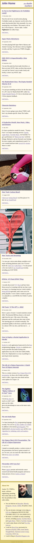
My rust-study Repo (9, 417)
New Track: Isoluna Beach (11, 192)
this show (9, 399)
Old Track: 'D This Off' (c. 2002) (12, 307)
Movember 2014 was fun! (11, 464)
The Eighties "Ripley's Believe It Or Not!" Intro (8, 391)
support (8, 469)
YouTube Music (14, 134)
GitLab (14, 505)
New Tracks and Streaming (11, 255)
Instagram (8, 505)
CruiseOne (9, 534)
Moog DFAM (6, 291)
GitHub (19, 505)
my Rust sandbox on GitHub (23, 424)
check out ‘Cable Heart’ (15, 265)
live (24, 143)
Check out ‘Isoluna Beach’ (9, 198)
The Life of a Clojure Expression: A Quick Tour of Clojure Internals (16, 366)
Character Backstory (9, 105)
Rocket (4, 345)
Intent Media (24, 529)
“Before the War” (19, 137)
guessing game (21, 427)
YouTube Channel (26, 521)
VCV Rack (18, 285)
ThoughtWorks (10, 531)
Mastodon (20, 503)
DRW (18, 529)
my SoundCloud (11, 200)
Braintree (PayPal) (11, 529)
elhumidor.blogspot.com (22, 536)
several (21, 143)
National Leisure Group (22, 531)
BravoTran (15, 527)
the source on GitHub (12, 454)
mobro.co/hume (20, 474)
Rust (30, 345)
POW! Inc (15, 534)
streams (28, 143)
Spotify (26, 132)
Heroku (18, 347)
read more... (5, 32)
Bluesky (26, 503)
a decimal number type (16, 429)
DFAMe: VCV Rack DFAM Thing (13, 279)
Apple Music (6, 134)
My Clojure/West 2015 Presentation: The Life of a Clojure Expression (16, 441)
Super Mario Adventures (10, 39)
